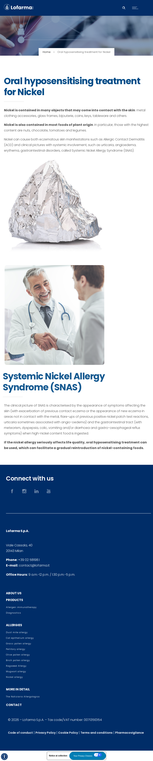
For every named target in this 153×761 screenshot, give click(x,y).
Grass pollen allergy (18, 643)
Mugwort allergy (16, 671)
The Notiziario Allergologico (23, 696)
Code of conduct (20, 733)
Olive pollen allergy (18, 654)
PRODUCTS (14, 600)
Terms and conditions (96, 733)
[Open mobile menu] (136, 8)
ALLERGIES (14, 625)
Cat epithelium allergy (20, 638)
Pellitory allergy (15, 649)
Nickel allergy (14, 677)
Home (47, 52)
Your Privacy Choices (83, 756)
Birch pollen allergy (18, 660)
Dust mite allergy (17, 632)
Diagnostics (13, 612)
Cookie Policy (68, 733)
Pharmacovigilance (129, 733)
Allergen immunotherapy (21, 607)
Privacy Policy (45, 733)
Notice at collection (58, 756)
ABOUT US (14, 593)
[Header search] (123, 7)
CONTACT (14, 705)
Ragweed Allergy (16, 665)
